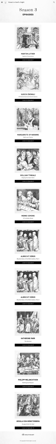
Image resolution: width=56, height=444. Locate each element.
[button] (2, 2)
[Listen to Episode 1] (28, 60)
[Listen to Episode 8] (28, 345)
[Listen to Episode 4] (28, 181)
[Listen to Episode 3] (28, 141)
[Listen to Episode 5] (28, 222)
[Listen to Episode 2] (28, 100)
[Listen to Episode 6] (28, 263)
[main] (27, 11)
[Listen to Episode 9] (28, 386)
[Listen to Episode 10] (28, 428)
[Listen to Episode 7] (28, 303)
